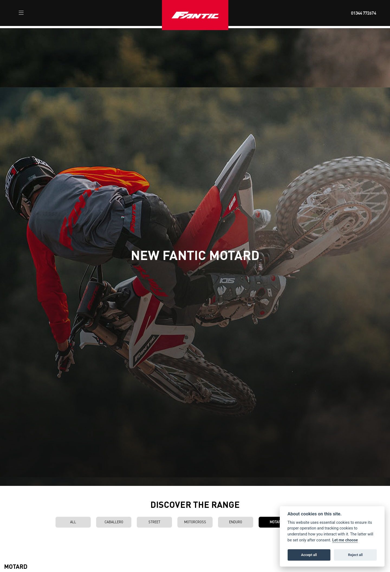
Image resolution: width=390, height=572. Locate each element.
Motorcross (195, 522)
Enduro (235, 522)
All (73, 522)
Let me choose (345, 540)
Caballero (114, 522)
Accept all (309, 555)
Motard (276, 522)
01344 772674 (363, 13)
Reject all (355, 555)
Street (154, 522)
